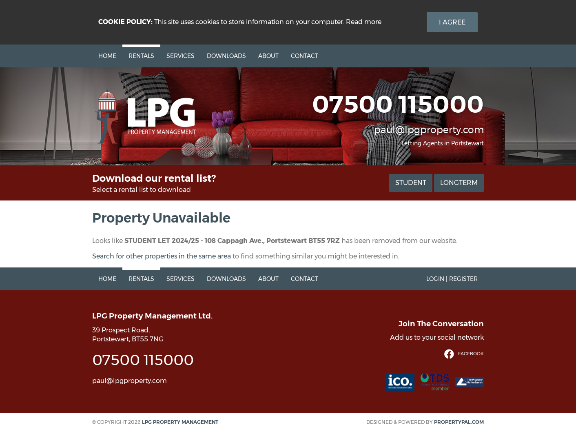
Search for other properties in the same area (161, 256)
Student (410, 183)
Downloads (226, 56)
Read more (363, 22)
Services (180, 56)
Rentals (141, 56)
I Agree (452, 22)
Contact (304, 56)
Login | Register (452, 279)
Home (107, 56)
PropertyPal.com (459, 422)
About (268, 56)
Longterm (459, 183)
